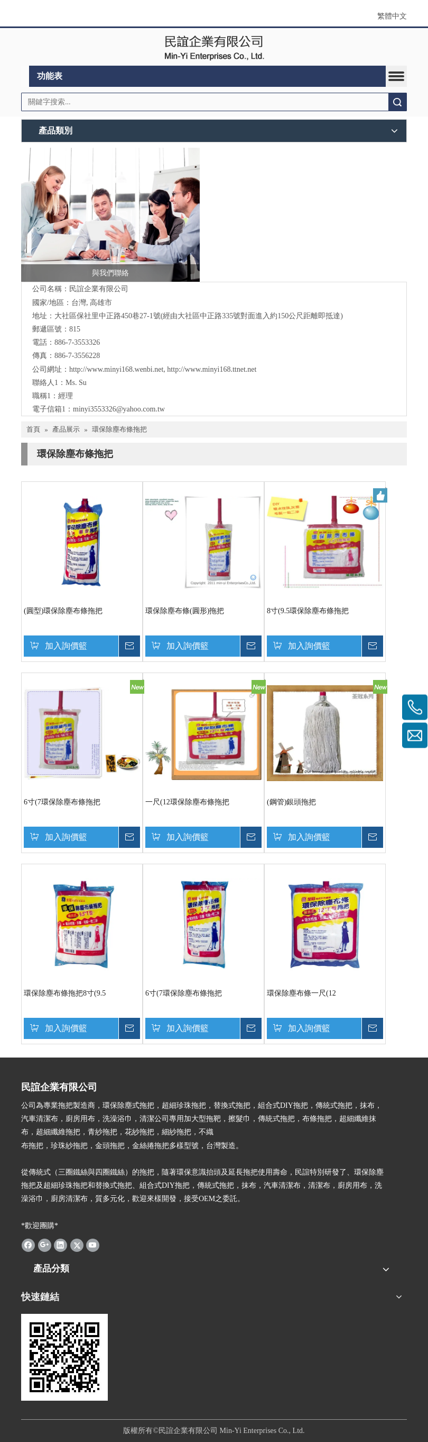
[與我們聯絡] (110, 215)
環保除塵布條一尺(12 (301, 993)
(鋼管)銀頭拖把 (291, 802)
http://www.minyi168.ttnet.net (211, 369)
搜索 (397, 102)
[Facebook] (28, 1245)
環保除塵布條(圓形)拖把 (184, 611)
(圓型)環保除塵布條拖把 (63, 611)
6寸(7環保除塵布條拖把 (62, 802)
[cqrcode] (64, 1357)
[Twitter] (76, 1245)
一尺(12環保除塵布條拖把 (187, 802)
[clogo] (214, 47)
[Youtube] (92, 1245)
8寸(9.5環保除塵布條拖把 (308, 611)
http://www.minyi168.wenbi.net (116, 369)
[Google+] (44, 1245)
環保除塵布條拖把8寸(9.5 (65, 993)
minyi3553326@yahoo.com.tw (119, 409)
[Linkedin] (60, 1245)
